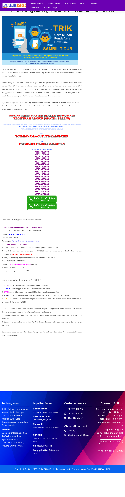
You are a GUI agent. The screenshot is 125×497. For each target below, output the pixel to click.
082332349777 (61, 409)
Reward (34, 7)
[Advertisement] (41, 370)
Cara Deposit (70, 3)
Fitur (83, 3)
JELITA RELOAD (45, 469)
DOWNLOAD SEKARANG (96, 442)
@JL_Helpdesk (61, 418)
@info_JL (58, 430)
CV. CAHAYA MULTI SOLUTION (96, 469)
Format (93, 3)
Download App (50, 7)
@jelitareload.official (64, 435)
